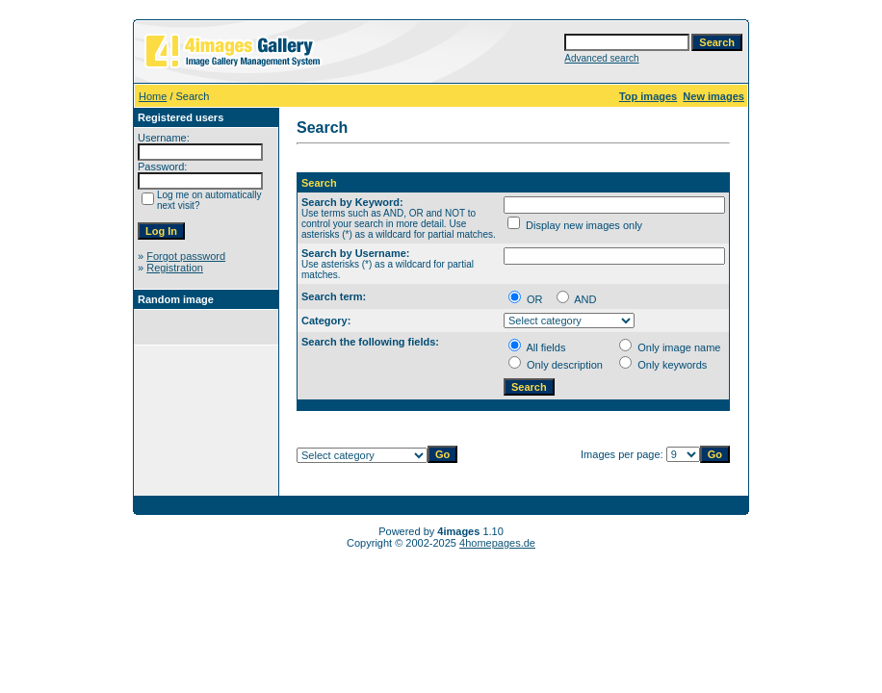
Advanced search (601, 58)
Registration (174, 267)
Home (153, 96)
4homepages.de (497, 543)
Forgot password (185, 256)
